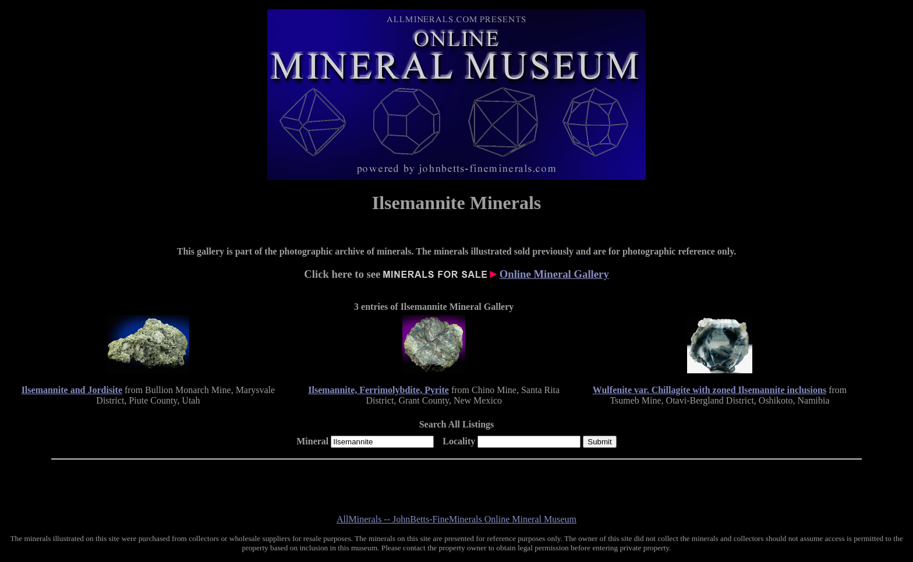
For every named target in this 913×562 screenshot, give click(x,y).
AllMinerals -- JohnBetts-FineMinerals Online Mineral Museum (456, 519)
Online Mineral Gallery (554, 274)
